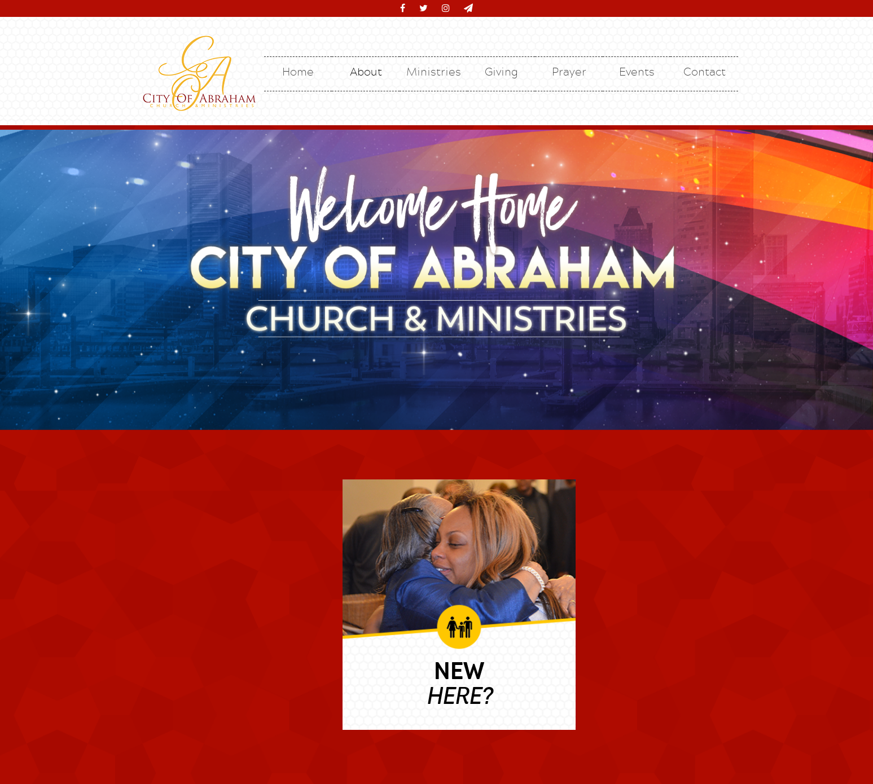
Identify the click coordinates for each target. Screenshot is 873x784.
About (366, 71)
